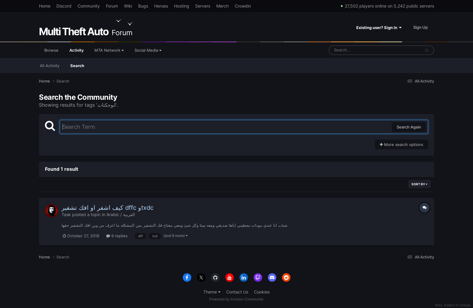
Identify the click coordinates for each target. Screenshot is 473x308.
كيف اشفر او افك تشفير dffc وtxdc (108, 207)
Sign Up (420, 27)
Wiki (128, 5)
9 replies (117, 235)
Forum (112, 5)
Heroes (161, 5)
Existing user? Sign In (379, 27)
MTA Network (109, 50)
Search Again (409, 127)
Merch (222, 5)
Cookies (262, 291)
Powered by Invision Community (236, 299)
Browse (51, 50)
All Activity (49, 65)
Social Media (148, 50)
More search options (401, 144)
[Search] (358, 50)
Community (89, 5)
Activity (76, 53)
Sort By (419, 184)
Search (77, 65)
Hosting (181, 5)
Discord (63, 5)
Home (44, 5)
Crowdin (243, 5)
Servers (202, 5)
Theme (212, 291)
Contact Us (237, 291)
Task (66, 214)
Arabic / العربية (120, 214)
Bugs (143, 5)
